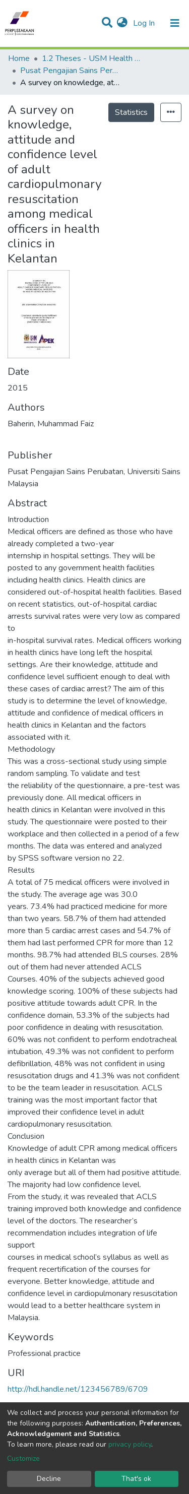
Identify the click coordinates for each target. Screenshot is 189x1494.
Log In (145, 23)
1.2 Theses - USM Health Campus (92, 58)
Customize (23, 1458)
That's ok (136, 1478)
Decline (49, 1478)
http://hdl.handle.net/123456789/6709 (78, 1389)
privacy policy (129, 1444)
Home (19, 58)
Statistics (131, 112)
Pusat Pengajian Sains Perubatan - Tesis (70, 70)
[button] (122, 23)
